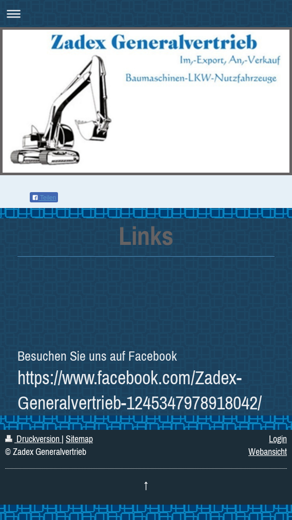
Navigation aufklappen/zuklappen (146, 14)
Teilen (44, 197)
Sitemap (79, 438)
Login (278, 438)
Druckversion (33, 438)
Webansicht (267, 451)
